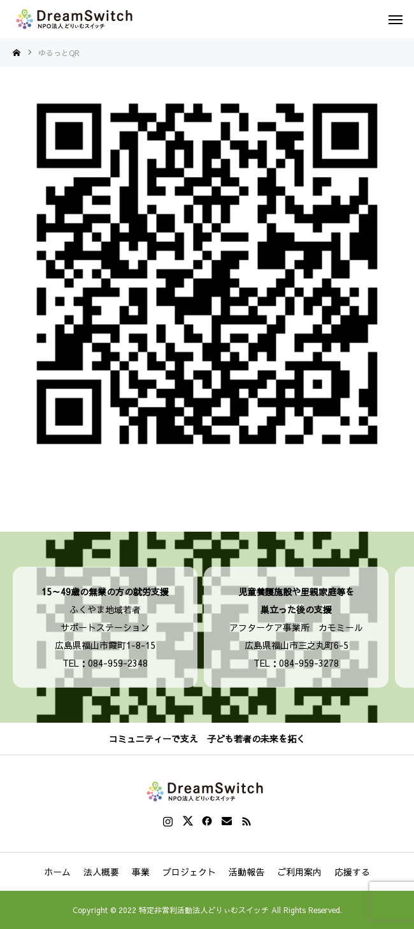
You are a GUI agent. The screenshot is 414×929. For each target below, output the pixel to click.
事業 (141, 871)
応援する (352, 871)
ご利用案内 (299, 871)
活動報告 (246, 871)
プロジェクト (189, 871)
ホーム (57, 871)
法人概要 (101, 871)
